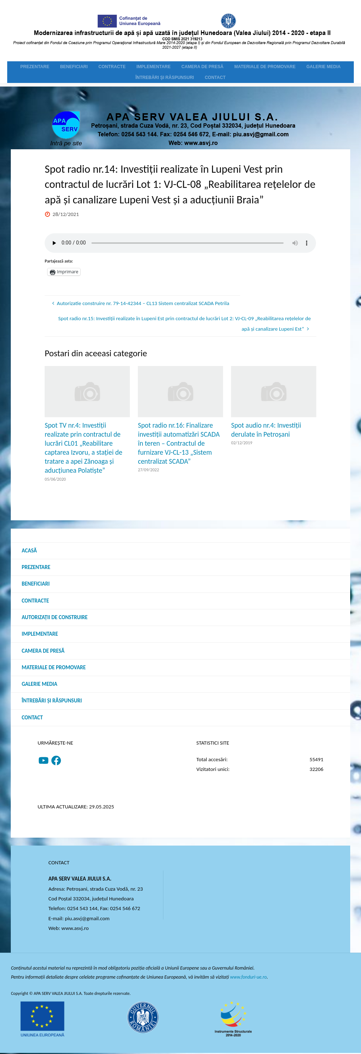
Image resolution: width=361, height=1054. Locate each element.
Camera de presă (43, 651)
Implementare (40, 634)
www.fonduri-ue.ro (249, 978)
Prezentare (36, 567)
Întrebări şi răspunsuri (52, 701)
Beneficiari (36, 584)
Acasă (29, 550)
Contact (32, 718)
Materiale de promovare (54, 668)
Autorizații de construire (55, 617)
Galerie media (40, 685)
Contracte (35, 600)
